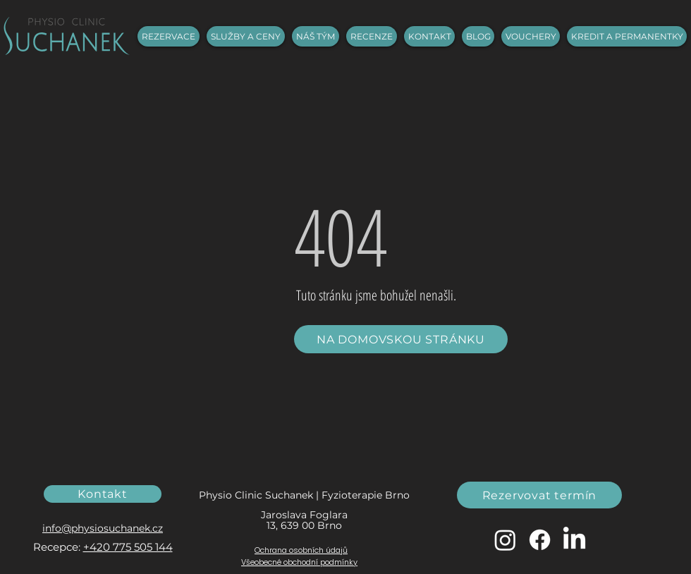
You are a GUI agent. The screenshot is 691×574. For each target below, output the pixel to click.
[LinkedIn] (574, 540)
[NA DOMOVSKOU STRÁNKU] (401, 339)
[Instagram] (505, 540)
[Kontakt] (102, 494)
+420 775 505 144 (128, 547)
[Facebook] (540, 540)
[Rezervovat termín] (539, 495)
